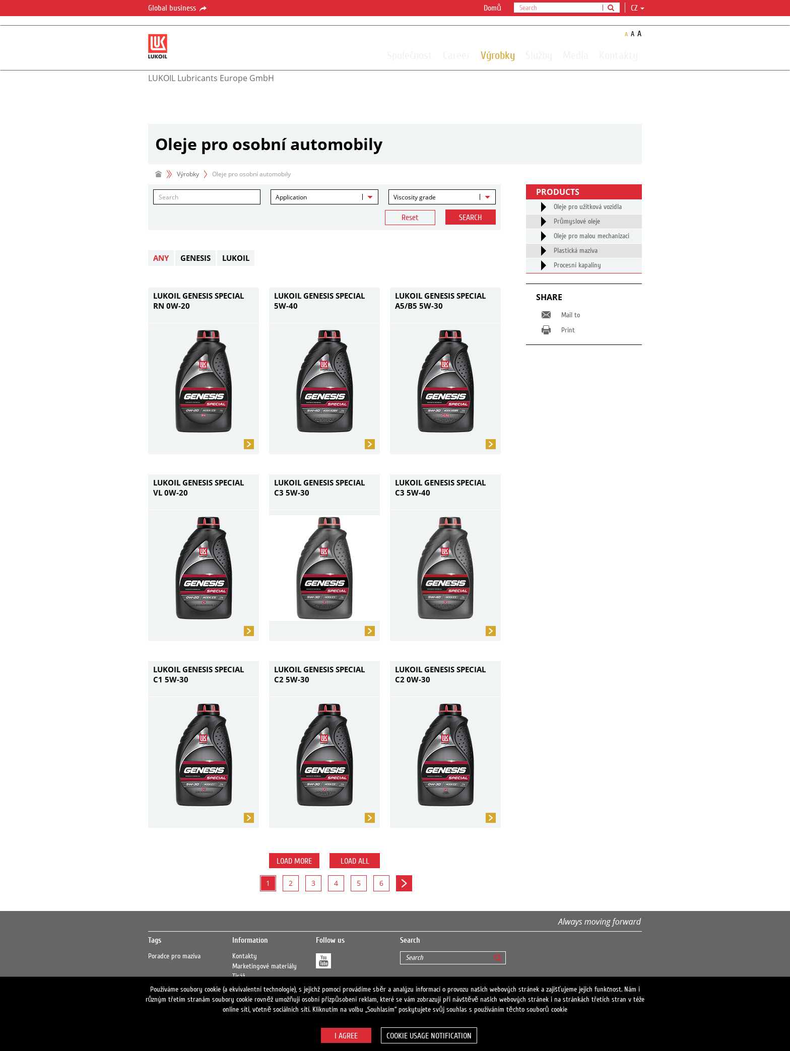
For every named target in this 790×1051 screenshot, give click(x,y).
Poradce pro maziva (174, 956)
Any (161, 258)
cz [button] (637, 8)
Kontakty (618, 55)
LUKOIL (235, 258)
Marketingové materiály (264, 966)
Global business (178, 9)
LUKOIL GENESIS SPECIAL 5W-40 (319, 301)
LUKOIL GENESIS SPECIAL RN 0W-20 (198, 301)
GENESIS (195, 258)
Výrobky (498, 55)
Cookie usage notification (429, 1035)
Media (575, 55)
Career (456, 55)
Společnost (409, 55)
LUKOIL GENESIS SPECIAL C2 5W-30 (319, 674)
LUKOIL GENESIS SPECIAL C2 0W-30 (440, 674)
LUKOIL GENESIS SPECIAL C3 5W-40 (440, 487)
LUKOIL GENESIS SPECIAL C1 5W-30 (198, 674)
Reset (410, 217)
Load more (294, 861)
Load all (355, 861)
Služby (538, 55)
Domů (492, 8)
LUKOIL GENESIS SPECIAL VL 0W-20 (198, 487)
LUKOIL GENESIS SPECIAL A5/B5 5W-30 (440, 301)
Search (470, 217)
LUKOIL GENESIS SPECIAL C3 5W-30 (319, 487)
